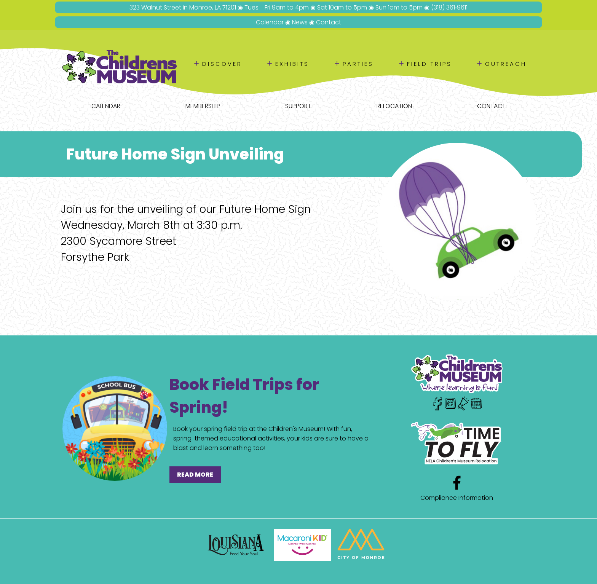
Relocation (394, 106)
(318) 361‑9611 (449, 7)
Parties (358, 64)
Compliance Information (456, 497)
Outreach (506, 64)
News (300, 22)
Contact (328, 22)
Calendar (270, 22)
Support (298, 106)
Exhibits (292, 64)
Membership (202, 106)
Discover (222, 64)
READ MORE (195, 474)
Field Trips (429, 64)
